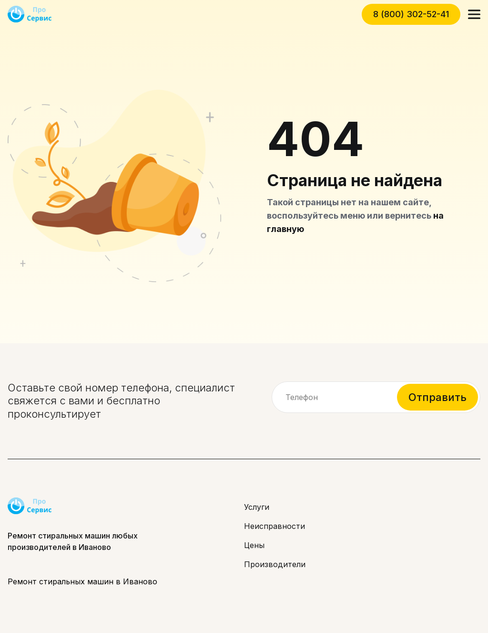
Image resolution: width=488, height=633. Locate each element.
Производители (274, 564)
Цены (254, 545)
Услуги (256, 507)
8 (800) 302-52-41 (411, 14)
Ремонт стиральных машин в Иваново (82, 581)
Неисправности (274, 526)
